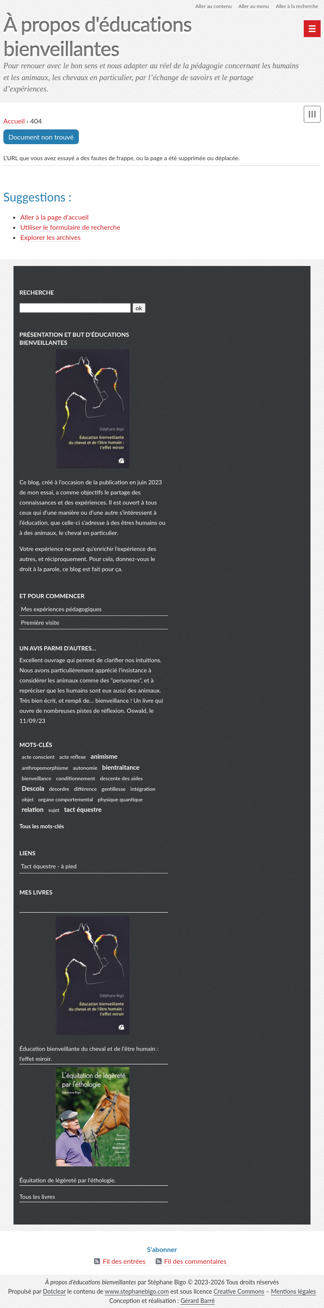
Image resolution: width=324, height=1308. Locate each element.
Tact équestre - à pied (49, 866)
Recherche (36, 292)
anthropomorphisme (45, 768)
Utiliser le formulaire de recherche (70, 227)
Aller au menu (253, 6)
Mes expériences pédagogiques (61, 608)
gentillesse (114, 789)
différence (85, 789)
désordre (59, 789)
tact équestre (83, 809)
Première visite (40, 622)
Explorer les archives (50, 237)
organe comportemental (65, 799)
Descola (33, 788)
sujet (54, 810)
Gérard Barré (198, 1300)
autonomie (85, 768)
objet (28, 799)
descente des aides (121, 778)
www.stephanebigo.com (137, 1291)
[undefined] (312, 28)
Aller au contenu (213, 6)
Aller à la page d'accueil (54, 217)
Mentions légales (293, 1291)
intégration (142, 789)
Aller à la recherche (297, 6)
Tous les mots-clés (41, 826)
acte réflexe (72, 757)
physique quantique (120, 799)
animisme (104, 756)
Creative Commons (238, 1291)
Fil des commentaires (195, 1261)
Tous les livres (37, 1196)
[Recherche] (75, 308)
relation (33, 809)
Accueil (14, 121)
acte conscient (38, 757)
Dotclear (54, 1291)
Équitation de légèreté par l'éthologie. (67, 1180)
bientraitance (121, 767)
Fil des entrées (124, 1261)
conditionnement (75, 778)
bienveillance (36, 778)
